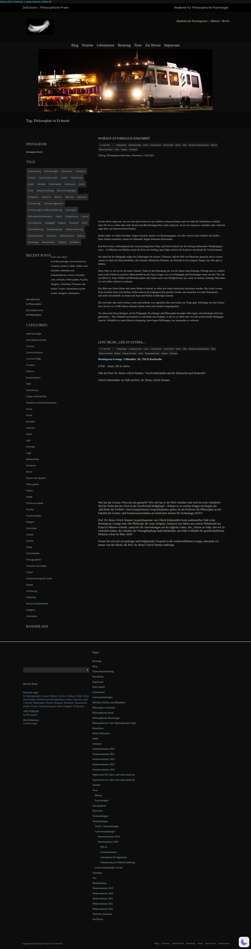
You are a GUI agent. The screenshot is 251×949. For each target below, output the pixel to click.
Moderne (214, 145)
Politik (29, 496)
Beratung (124, 45)
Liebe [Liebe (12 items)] (30, 190)
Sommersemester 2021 (103, 754)
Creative (30, 365)
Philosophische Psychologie (106, 718)
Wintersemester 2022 (102, 903)
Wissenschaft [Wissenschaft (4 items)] (48, 242)
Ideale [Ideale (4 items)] (31, 184)
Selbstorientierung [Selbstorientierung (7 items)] (74, 229)
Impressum (172, 45)
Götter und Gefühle (36, 396)
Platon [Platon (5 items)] (59, 216)
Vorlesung (31, 591)
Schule (29, 540)
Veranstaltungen (100, 816)
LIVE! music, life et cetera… (122, 342)
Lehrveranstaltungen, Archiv (109, 867)
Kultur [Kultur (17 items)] (82, 184)
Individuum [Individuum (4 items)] (70, 184)
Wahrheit (31, 597)
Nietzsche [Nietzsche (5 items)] (82, 197)
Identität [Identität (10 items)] (41, 184)
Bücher (98, 795)
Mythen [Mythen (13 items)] (58, 197)
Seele (29, 547)
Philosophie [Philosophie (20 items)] (71, 210)
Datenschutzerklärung (103, 671)
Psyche (30, 509)
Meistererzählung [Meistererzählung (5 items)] (45, 190)
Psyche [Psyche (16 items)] (85, 216)
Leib (28, 440)
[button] (244, 942)
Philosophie (32, 484)
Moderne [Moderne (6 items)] (46, 197)
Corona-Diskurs (155, 145)
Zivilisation (133, 149)
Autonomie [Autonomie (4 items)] (67, 171)
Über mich (97, 810)
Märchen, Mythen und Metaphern (108, 702)
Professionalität (34, 503)
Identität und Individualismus (198, 145)
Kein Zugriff (98, 687)
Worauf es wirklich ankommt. (124, 138)
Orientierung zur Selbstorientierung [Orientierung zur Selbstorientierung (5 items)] (45, 210)
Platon (29, 490)
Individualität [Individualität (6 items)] (55, 184)
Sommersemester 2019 (109, 836)
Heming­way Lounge (110, 359)
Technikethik (33, 553)
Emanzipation (33, 377)
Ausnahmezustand (134, 145)
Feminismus (32, 390)
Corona (145, 145)
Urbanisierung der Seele (39, 578)
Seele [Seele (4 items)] (84, 222)
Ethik (185, 145)
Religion (117, 353)
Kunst (29, 415)
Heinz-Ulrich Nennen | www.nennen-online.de (25, 1)
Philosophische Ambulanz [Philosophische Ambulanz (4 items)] (40, 216)
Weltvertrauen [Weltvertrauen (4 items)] (67, 235)
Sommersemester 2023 (103, 764)
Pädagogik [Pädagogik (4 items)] (50, 222)
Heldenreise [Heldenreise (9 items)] (76, 177)
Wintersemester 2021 (102, 898)
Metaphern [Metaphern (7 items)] (33, 197)
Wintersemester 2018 (108, 842)
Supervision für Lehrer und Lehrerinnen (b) (113, 780)
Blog (74, 45)
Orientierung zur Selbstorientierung (117, 862)
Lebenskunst (105, 45)
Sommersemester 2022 (103, 759)
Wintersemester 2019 (102, 888)
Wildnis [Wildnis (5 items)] (80, 235)
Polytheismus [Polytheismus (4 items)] (71, 216)
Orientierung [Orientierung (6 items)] (34, 203)
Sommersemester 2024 (103, 769)
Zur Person (153, 45)
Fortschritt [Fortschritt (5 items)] (80, 171)
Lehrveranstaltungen (102, 697)
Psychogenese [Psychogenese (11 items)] (34, 222)
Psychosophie (33, 515)
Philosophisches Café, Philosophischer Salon (114, 723)
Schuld (29, 534)
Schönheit (31, 528)
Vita (94, 878)
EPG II (103, 847)
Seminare (97, 744)
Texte (138, 45)
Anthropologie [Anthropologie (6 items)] (51, 171)
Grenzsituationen (108, 852)
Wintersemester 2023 (102, 909)
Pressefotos (98, 728)
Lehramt (30, 427)
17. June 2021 (105, 349)
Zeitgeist (124, 149)
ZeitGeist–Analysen (102, 914)
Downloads (98, 676)
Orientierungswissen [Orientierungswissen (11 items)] (53, 203)
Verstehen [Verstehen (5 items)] (51, 235)
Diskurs (178, 145)
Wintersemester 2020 (102, 893)
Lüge (28, 452)
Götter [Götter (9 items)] (64, 177)
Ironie (29, 409)
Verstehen (97, 873)
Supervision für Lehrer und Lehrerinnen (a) (113, 774)
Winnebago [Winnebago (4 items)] (33, 242)
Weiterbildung (99, 883)
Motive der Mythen (106, 149)
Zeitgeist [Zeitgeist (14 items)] (62, 242)
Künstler (30, 421)
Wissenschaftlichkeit (152, 353)
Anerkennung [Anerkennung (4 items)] (34, 171)
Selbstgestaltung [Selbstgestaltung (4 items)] (54, 229)
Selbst (95, 738)
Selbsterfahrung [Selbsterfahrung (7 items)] (35, 229)
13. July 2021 (105, 145)
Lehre (29, 434)
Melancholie (32, 459)
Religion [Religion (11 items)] (62, 222)
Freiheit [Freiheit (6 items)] (31, 177)
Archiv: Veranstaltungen (107, 826)
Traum (29, 572)
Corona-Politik (168, 145)
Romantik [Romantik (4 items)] (73, 222)
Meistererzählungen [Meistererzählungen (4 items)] (66, 190)
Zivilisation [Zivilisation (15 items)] (74, 242)
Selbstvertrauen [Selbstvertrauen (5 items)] (35, 235)
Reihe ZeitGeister (101, 733)
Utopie (117, 149)
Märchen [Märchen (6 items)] (69, 197)
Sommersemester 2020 (103, 749)
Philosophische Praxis (103, 712)
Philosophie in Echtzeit (103, 707)
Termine (87, 45)
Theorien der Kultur (129, 353)
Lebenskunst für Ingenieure (113, 857)
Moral (213, 349)
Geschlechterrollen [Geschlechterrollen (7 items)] (48, 177)
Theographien (33, 559)
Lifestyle (30, 446)
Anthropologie (121, 145)
